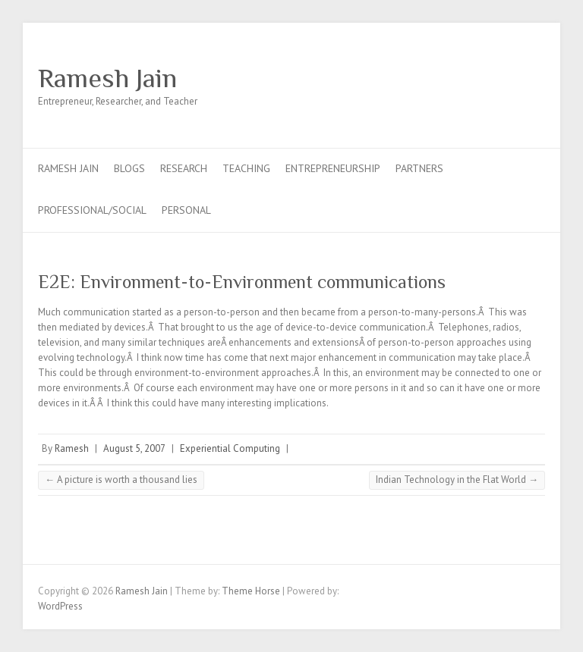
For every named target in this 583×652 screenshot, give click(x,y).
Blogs (129, 168)
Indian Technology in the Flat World (457, 479)
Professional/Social (92, 210)
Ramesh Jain (107, 78)
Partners (419, 168)
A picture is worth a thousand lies (121, 479)
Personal (186, 210)
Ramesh (72, 448)
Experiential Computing (230, 448)
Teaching (246, 168)
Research (183, 168)
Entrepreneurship (332, 168)
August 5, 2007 (134, 448)
